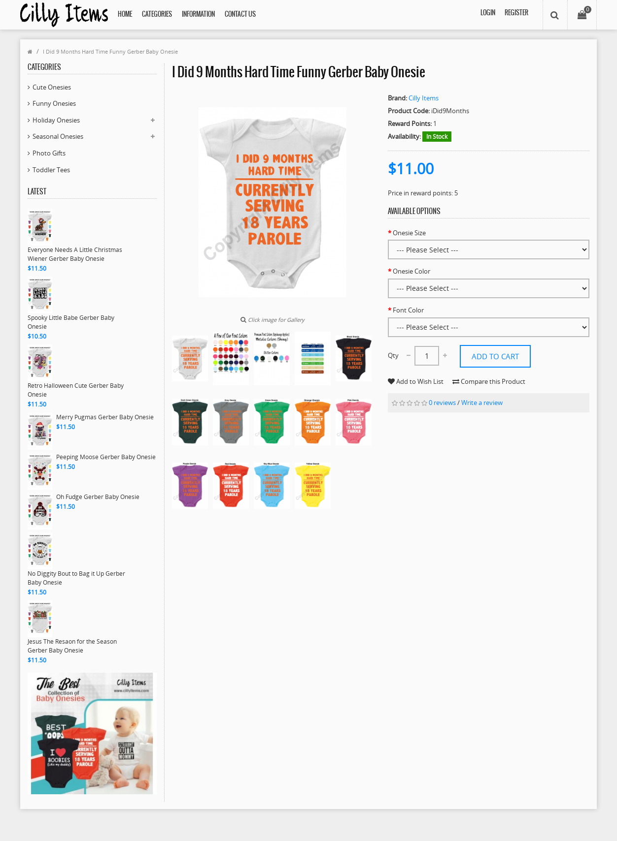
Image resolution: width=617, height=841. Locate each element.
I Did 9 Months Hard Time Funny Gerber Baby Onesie (110, 51)
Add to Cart (495, 356)
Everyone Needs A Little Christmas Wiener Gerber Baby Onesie (75, 254)
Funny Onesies (54, 103)
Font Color (408, 310)
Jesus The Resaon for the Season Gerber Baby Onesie (72, 645)
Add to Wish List (487, 379)
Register (516, 14)
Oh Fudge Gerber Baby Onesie (97, 497)
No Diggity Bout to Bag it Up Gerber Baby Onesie (76, 578)
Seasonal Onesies (58, 136)
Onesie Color (411, 271)
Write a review (482, 419)
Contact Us (240, 14)
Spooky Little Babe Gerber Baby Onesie (71, 322)
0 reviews (442, 419)
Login (487, 14)
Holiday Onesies (56, 120)
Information (198, 14)
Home (125, 14)
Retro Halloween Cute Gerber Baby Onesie (76, 390)
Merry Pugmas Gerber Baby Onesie (105, 417)
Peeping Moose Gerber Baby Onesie (106, 457)
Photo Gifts (49, 153)
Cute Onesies (52, 87)
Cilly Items (424, 97)
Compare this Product (424, 398)
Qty (393, 355)
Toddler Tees (51, 169)
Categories (157, 14)
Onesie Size (409, 232)
